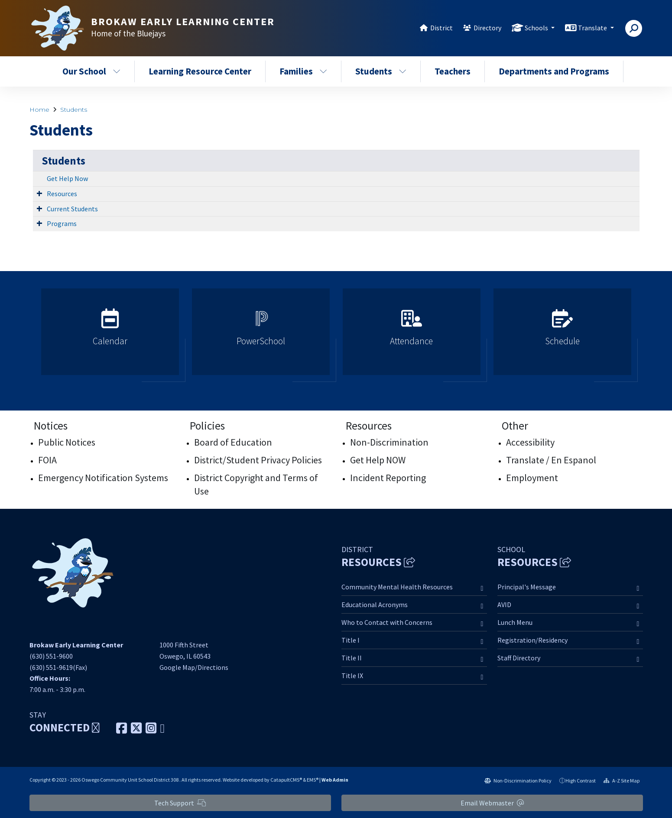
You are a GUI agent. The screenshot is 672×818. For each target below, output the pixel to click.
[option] (110, 335)
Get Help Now (67, 178)
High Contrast (580, 780)
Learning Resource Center (200, 71)
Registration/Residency (532, 640)
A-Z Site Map (622, 780)
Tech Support (180, 803)
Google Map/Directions (193, 667)
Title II (351, 657)
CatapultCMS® (286, 779)
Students (380, 71)
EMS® (312, 779)
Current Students (72, 208)
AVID (504, 604)
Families (303, 71)
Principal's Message (526, 586)
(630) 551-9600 (51, 656)
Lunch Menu (514, 622)
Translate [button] (593, 27)
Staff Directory (518, 657)
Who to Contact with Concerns (386, 622)
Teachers (453, 71)
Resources (62, 193)
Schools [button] (537, 27)
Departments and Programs (554, 71)
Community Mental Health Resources (397, 586)
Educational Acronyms (374, 604)
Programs (62, 223)
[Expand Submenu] (39, 193)
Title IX (352, 675)
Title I (350, 640)
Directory (487, 27)
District (441, 27)
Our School (91, 71)
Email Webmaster (492, 803)
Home (39, 109)
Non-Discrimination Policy (518, 780)
